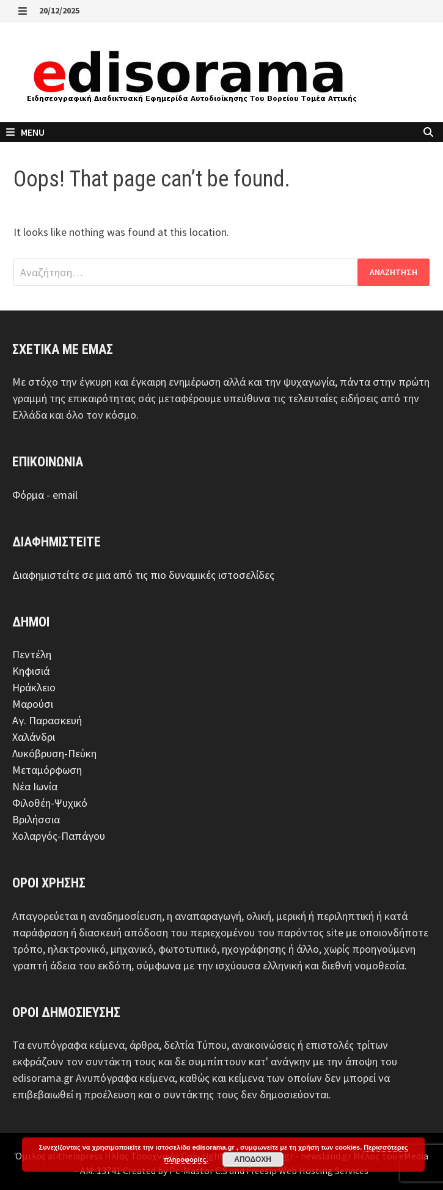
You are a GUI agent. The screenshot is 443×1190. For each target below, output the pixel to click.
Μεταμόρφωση (47, 770)
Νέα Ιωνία (34, 786)
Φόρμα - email (45, 495)
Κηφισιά (30, 671)
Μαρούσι (32, 704)
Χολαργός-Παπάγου (58, 836)
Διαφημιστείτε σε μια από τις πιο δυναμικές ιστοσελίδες (143, 575)
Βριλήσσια (36, 819)
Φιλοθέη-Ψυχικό (49, 803)
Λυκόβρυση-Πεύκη (54, 753)
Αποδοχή (252, 1159)
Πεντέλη (31, 654)
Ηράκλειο (34, 687)
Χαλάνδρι (33, 737)
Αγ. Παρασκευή (47, 720)
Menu (25, 132)
